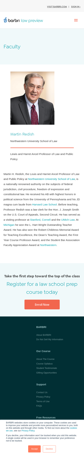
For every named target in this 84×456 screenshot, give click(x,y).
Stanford (35, 219)
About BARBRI (43, 335)
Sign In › (75, 6)
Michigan (9, 224)
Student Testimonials (46, 368)
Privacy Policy (28, 430)
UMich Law (67, 219)
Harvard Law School (44, 204)
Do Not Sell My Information (49, 339)
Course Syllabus (44, 363)
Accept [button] (34, 449)
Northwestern (48, 245)
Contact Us (41, 392)
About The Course (45, 359)
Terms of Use (42, 401)
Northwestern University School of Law (51, 178)
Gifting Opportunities (46, 372)
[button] (42, 304)
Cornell (46, 219)
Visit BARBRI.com (57, 6)
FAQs (39, 405)
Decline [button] (49, 449)
